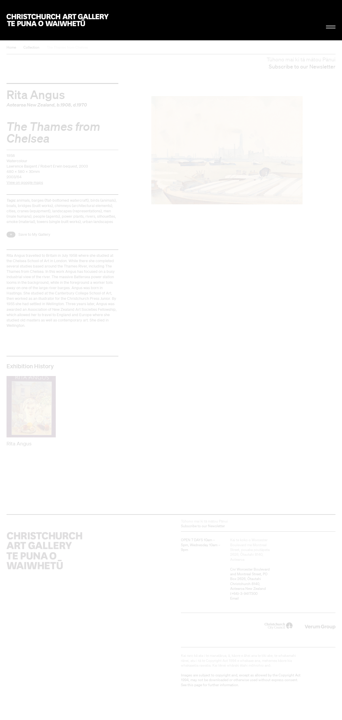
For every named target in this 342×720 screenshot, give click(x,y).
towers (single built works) (59, 221)
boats (11, 205)
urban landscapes (97, 221)
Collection (31, 47)
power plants (73, 216)
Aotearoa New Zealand (31, 105)
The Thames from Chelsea (67, 47)
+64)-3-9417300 (244, 593)
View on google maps (25, 182)
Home (11, 47)
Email (234, 598)
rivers (90, 216)
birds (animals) (103, 200)
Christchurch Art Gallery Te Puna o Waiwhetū (58, 20)
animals (23, 200)
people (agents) (46, 216)
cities (11, 211)
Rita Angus (36, 94)
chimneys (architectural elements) (83, 205)
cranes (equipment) (33, 211)
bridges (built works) (35, 205)
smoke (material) (21, 221)
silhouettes (106, 216)
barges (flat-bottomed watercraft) (60, 200)
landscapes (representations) (77, 211)
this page (194, 684)
